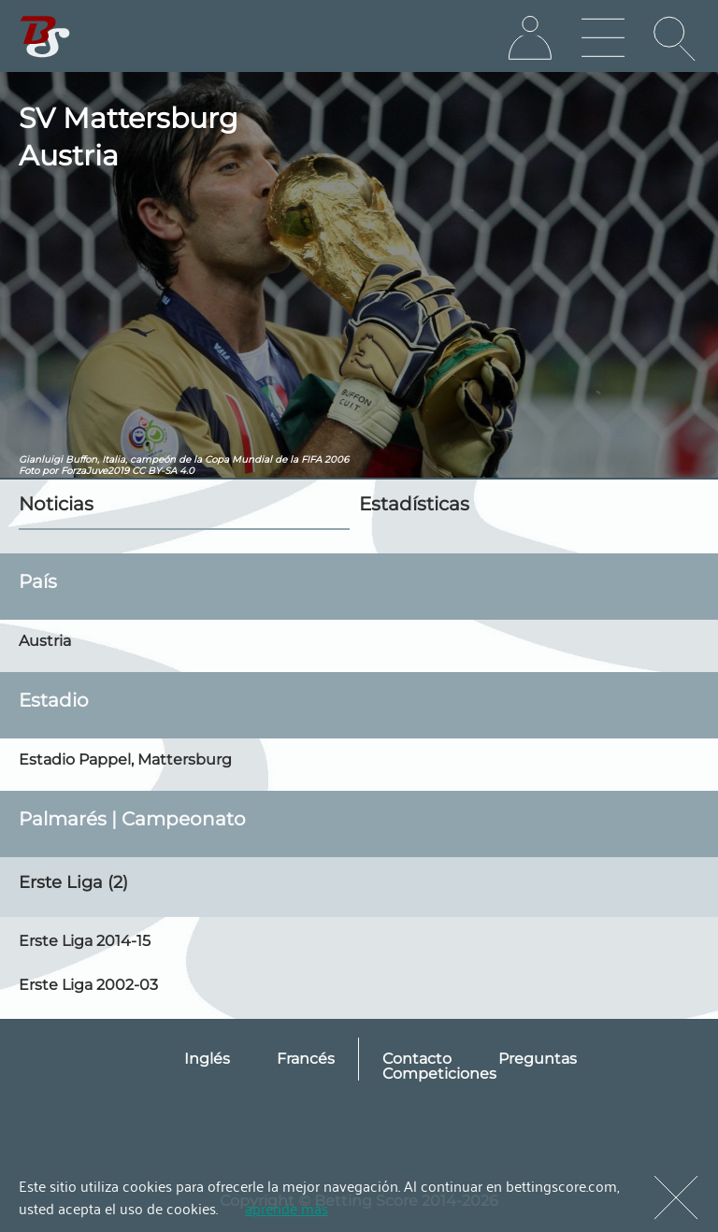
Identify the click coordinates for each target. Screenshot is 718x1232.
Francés (306, 1058)
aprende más (286, 1208)
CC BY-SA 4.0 (163, 471)
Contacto (417, 1058)
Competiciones (439, 1073)
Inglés (207, 1058)
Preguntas (537, 1058)
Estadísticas (414, 504)
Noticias (56, 504)
